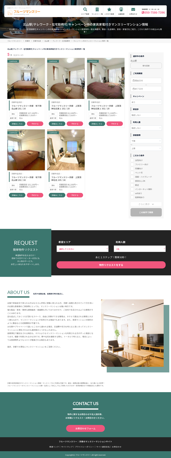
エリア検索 (85, 14)
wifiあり (138, 193)
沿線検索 (121, 14)
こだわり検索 (109, 14)
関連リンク (54, 446)
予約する (35, 125)
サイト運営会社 (103, 446)
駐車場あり (140, 197)
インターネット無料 (143, 189)
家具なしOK (140, 181)
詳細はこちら (17, 125)
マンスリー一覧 (97, 14)
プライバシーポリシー (84, 446)
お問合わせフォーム (85, 428)
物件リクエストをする (111, 265)
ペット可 (139, 172)
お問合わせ (133, 14)
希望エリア (65, 242)
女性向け (139, 160)
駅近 (137, 185)
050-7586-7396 (155, 12)
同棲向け (139, 168)
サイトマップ (67, 446)
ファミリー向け (141, 164)
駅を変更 (146, 65)
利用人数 (120, 242)
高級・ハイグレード (143, 176)
